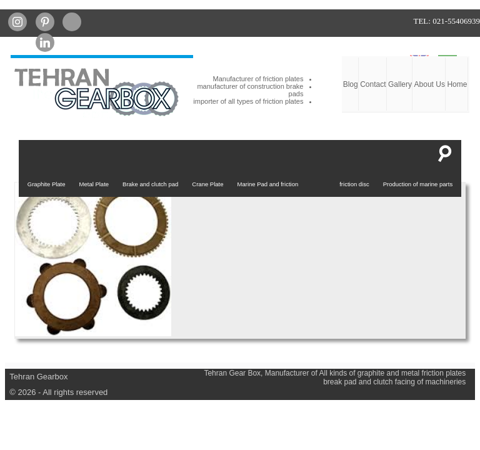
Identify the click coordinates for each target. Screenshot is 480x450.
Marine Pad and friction (268, 184)
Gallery (400, 84)
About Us (429, 84)
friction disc (354, 184)
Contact (373, 84)
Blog (350, 84)
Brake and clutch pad (150, 184)
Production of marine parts (417, 184)
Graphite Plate (47, 184)
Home (457, 84)
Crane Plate (207, 184)
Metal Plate (94, 184)
